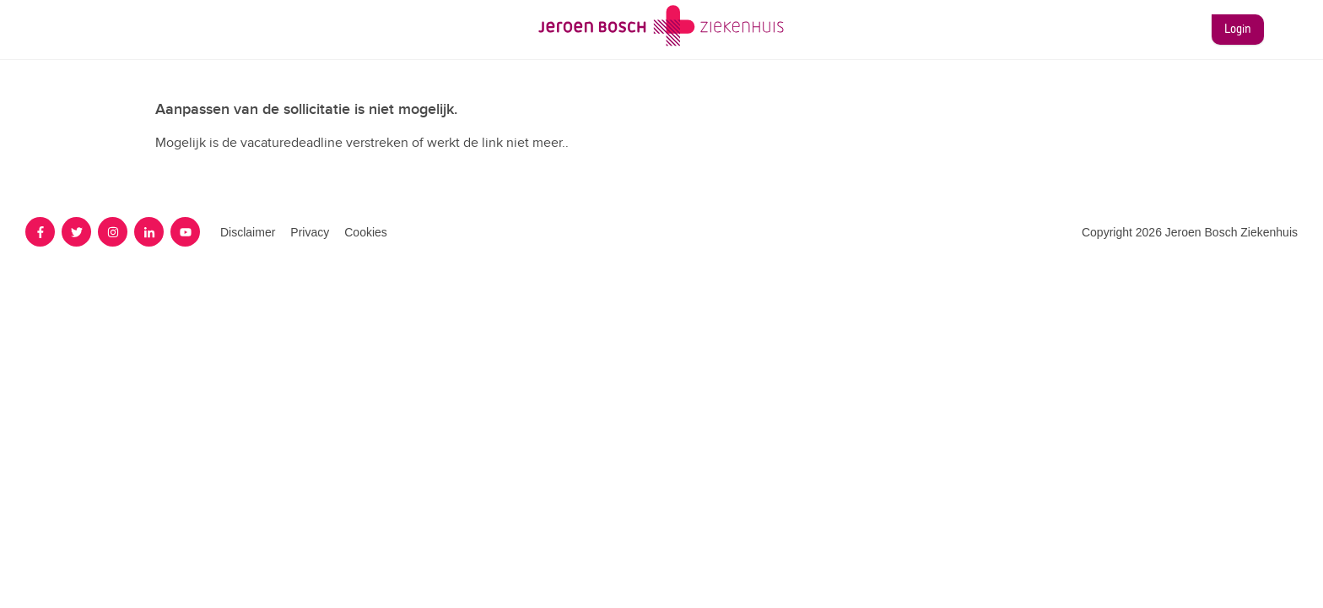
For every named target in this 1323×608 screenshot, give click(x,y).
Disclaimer (247, 232)
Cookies (365, 232)
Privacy (309, 232)
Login (1237, 29)
